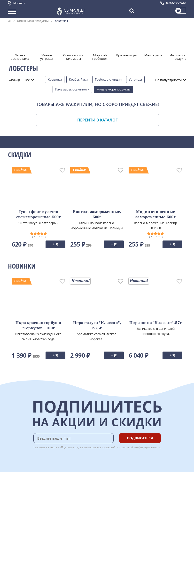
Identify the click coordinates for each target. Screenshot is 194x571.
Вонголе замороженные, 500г (97, 214)
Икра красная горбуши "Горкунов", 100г (38, 325)
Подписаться (140, 438)
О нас (12, 490)
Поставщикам (18, 553)
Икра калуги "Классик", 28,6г (97, 325)
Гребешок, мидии (108, 79)
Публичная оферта (22, 528)
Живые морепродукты (33, 21)
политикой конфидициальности (139, 447)
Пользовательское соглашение (31, 517)
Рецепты (67, 506)
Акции (12, 512)
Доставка (67, 485)
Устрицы (135, 79)
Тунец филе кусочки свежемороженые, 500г (38, 214)
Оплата (66, 490)
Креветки (55, 79)
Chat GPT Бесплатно (114, 496)
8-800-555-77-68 (176, 3)
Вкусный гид (70, 512)
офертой (110, 447)
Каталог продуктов (22, 485)
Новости (14, 506)
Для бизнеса (17, 558)
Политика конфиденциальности (32, 523)
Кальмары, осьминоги (72, 89)
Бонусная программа (77, 496)
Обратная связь (20, 501)
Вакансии (15, 564)
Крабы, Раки (78, 79)
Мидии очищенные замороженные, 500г (155, 214)
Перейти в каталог (97, 120)
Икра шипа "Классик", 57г (155, 323)
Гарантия (68, 501)
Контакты (15, 496)
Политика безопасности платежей (33, 533)
